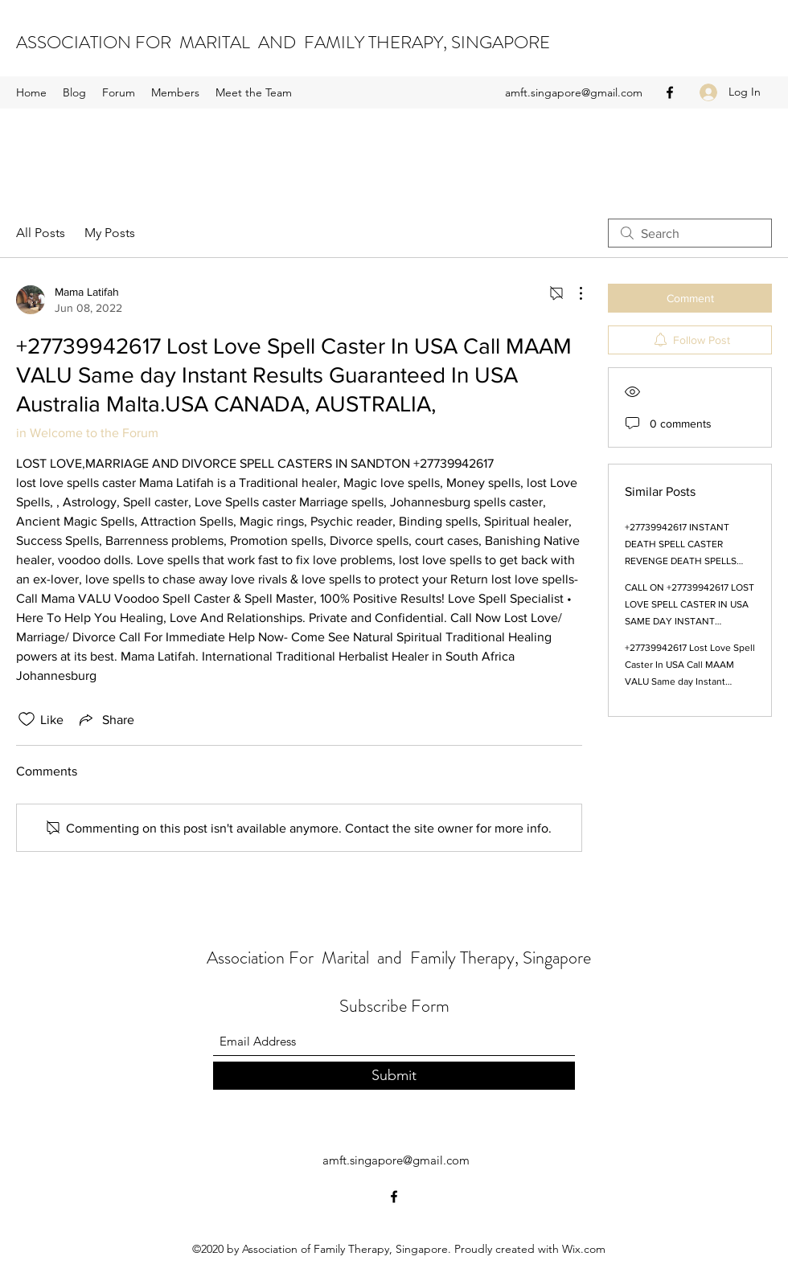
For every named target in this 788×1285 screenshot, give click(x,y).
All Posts (40, 232)
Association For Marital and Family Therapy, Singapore (399, 957)
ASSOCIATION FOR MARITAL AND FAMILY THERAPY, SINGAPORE (283, 42)
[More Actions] (572, 293)
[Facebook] (670, 92)
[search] (690, 233)
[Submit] (394, 1076)
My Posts (109, 232)
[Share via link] (105, 719)
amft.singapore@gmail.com (573, 92)
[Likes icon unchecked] (26, 719)
